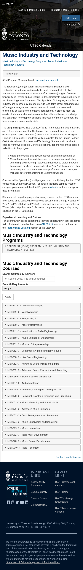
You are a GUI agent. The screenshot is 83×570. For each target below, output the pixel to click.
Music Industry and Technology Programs (24, 61)
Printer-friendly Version (68, 457)
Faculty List (12, 73)
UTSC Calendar (41, 45)
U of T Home (62, 492)
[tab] (41, 248)
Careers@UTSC (39, 504)
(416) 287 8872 (42, 527)
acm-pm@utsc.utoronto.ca (48, 80)
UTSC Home (71, 18)
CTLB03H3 (47, 224)
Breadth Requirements (15, 284)
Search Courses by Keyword (18, 274)
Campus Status (39, 498)
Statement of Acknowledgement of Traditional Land (33, 562)
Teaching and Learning (18, 227)
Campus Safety (39, 492)
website (53, 187)
